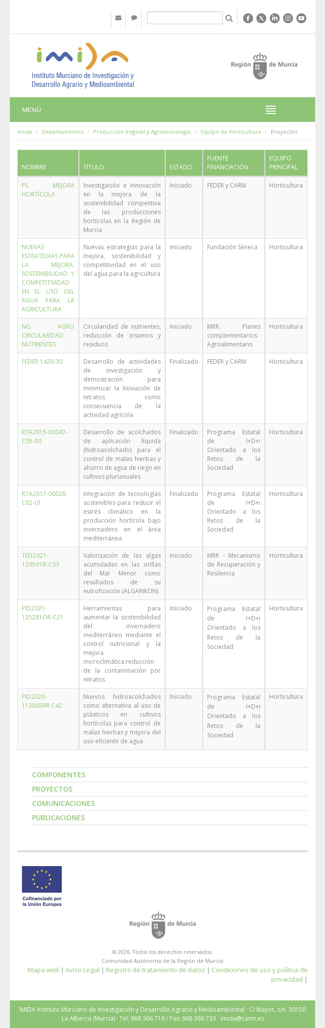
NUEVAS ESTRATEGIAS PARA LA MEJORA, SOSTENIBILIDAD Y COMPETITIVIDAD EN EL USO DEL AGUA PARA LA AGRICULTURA (48, 278)
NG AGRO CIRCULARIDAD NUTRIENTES (48, 335)
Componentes (58, 774)
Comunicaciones (63, 803)
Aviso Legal (83, 969)
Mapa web (43, 969)
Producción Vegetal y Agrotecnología (142, 131)
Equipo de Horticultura (231, 131)
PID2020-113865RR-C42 (42, 701)
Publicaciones (58, 817)
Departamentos (62, 131)
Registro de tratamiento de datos (155, 969)
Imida (24, 131)
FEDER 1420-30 (42, 361)
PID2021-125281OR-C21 (43, 612)
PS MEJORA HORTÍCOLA (48, 189)
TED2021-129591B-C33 (40, 560)
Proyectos (52, 789)
